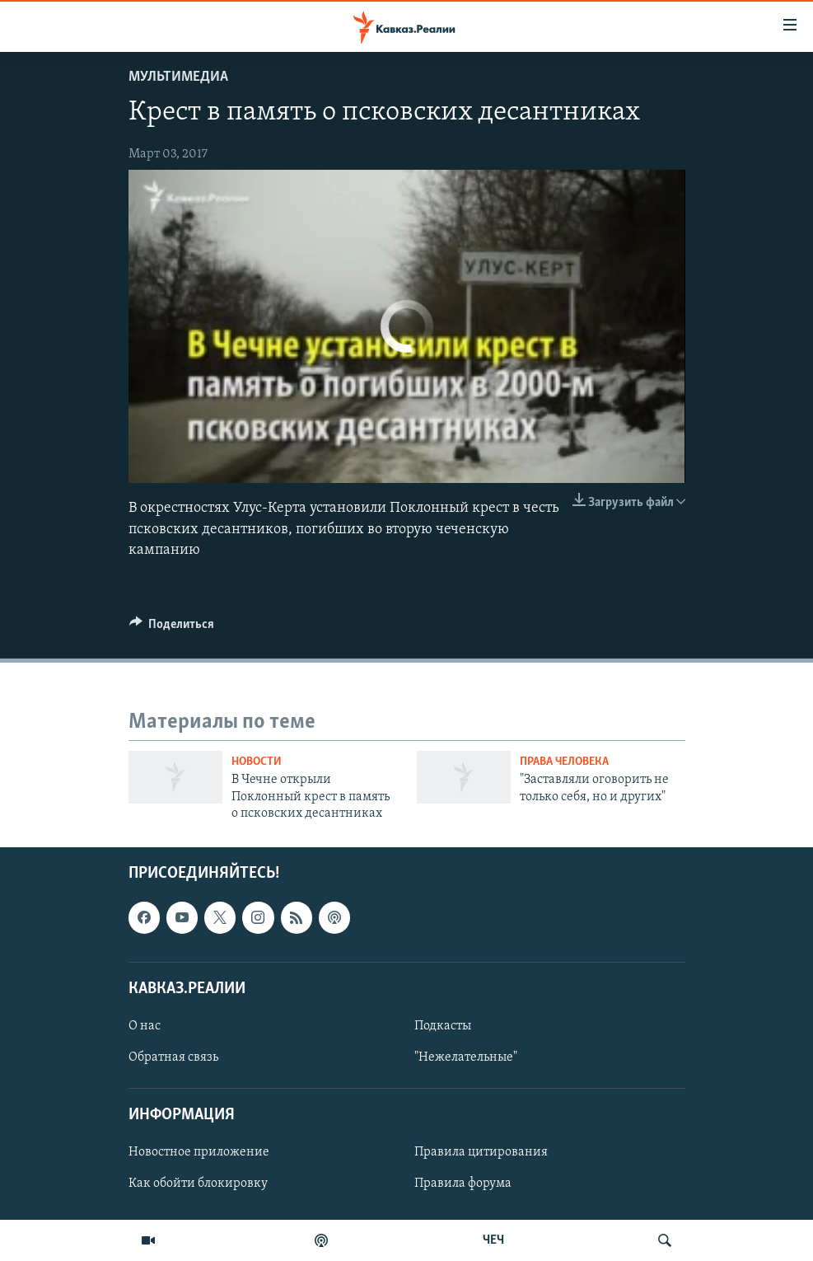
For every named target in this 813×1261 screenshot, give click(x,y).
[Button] (172, 628)
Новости (256, 762)
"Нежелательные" (465, 1057)
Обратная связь (173, 1057)
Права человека (564, 762)
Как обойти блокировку (198, 1184)
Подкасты (442, 1026)
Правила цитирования (481, 1153)
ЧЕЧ (493, 1240)
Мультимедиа (178, 77)
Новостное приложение (198, 1153)
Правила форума (463, 1184)
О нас (144, 1026)
